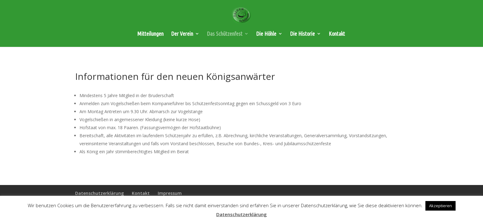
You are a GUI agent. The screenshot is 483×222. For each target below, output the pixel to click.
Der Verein (182, 34)
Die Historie (302, 34)
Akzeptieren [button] (440, 205)
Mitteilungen (150, 34)
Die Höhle (266, 34)
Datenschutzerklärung (99, 193)
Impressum (170, 193)
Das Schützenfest (224, 34)
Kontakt (337, 34)
